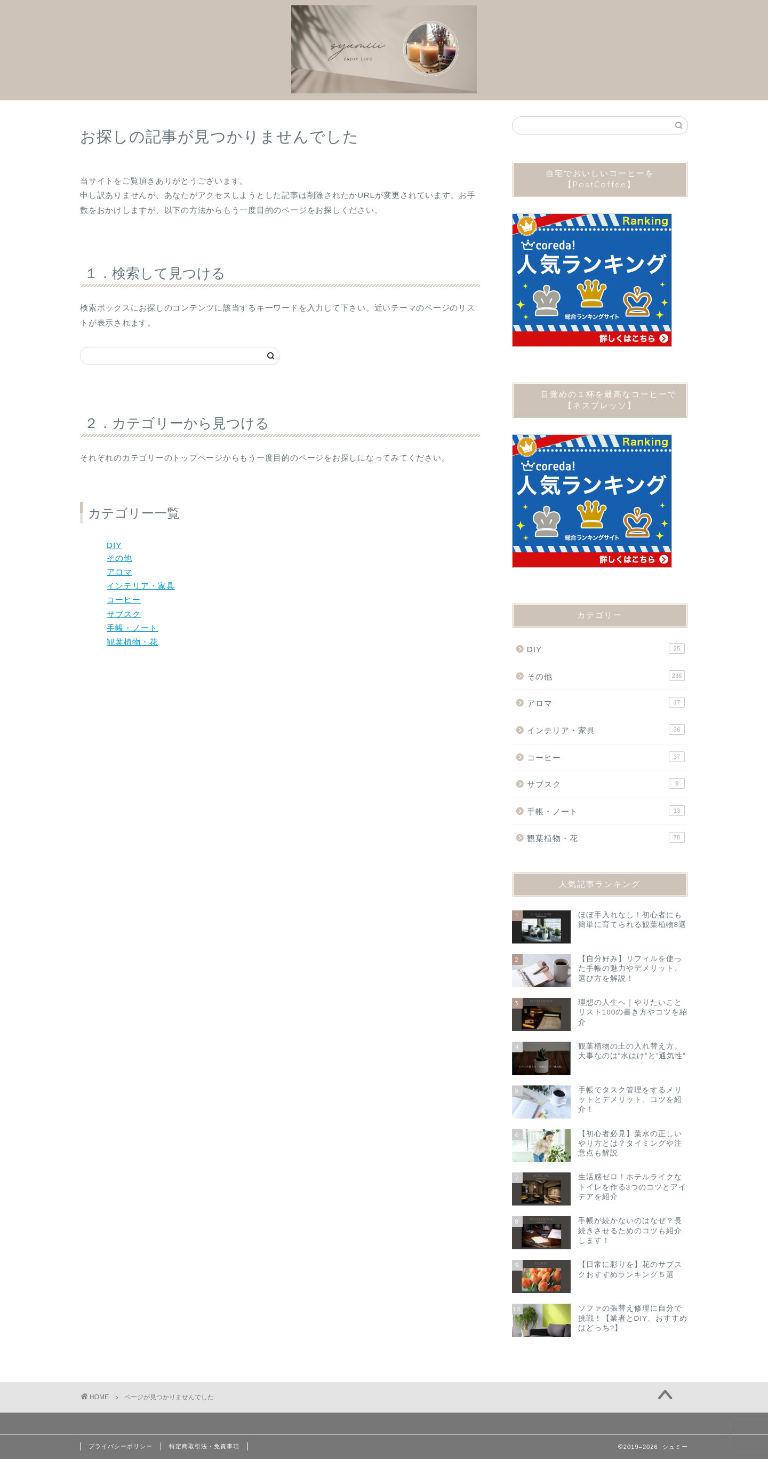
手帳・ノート (132, 627)
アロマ (119, 571)
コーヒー (124, 599)
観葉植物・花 (132, 641)
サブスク (124, 614)
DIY (114, 545)
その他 (119, 557)
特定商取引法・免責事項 (204, 1446)
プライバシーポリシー (121, 1446)
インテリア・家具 (141, 585)
